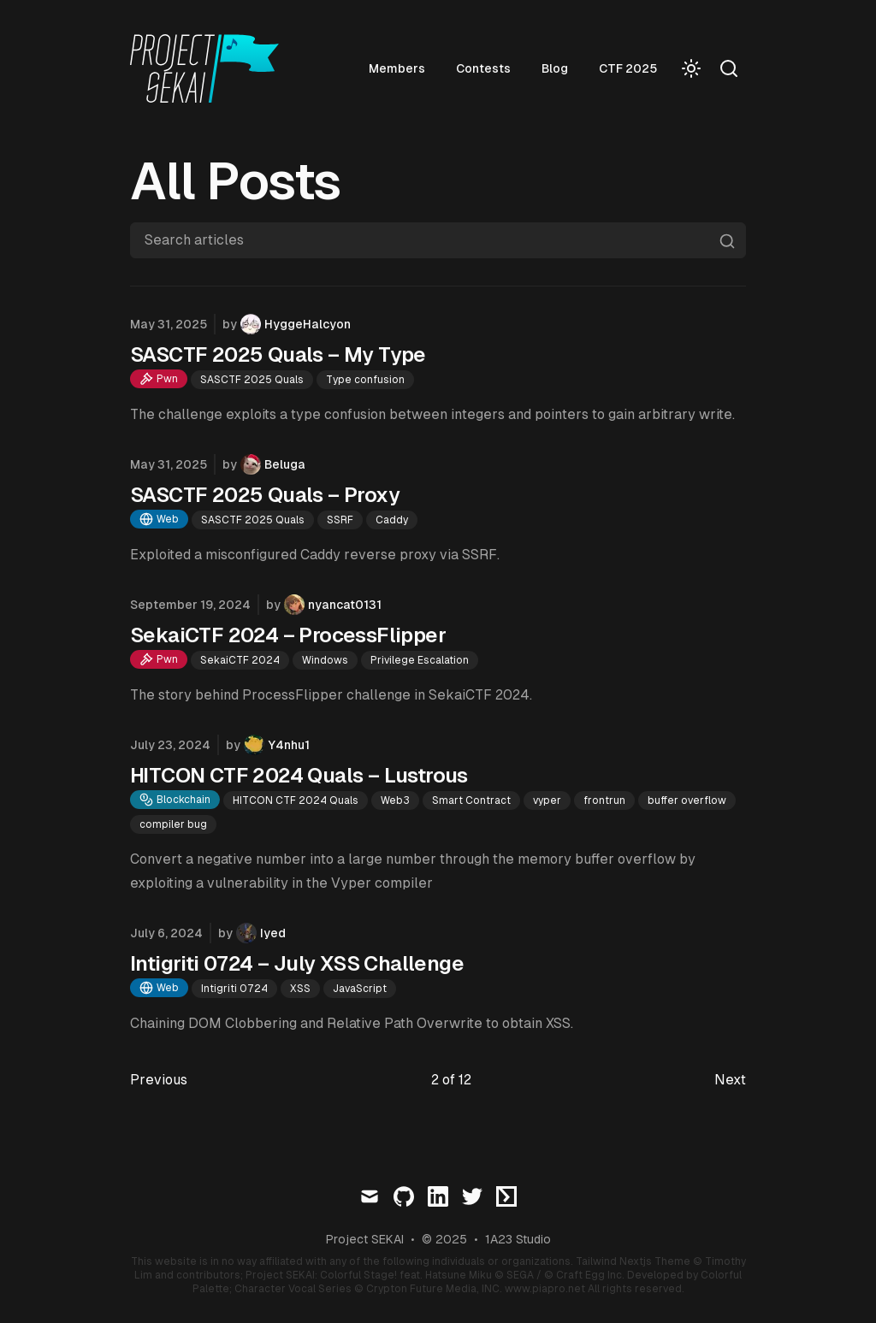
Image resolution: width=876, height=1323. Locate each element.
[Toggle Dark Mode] (691, 68)
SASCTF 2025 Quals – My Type (278, 354)
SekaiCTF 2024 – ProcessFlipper (288, 635)
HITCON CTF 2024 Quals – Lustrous (299, 775)
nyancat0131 (345, 604)
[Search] (729, 68)
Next (730, 1080)
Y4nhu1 (289, 745)
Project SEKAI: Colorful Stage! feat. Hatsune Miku (369, 1275)
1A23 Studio (518, 1239)
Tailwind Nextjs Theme (633, 1261)
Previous (158, 1080)
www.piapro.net (545, 1289)
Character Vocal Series (293, 1289)
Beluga (284, 464)
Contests (483, 68)
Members (397, 68)
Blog (555, 68)
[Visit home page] (209, 68)
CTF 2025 (628, 68)
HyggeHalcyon (307, 324)
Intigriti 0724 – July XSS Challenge (297, 963)
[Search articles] (438, 240)
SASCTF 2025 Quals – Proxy (265, 494)
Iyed (273, 933)
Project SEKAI (365, 1239)
